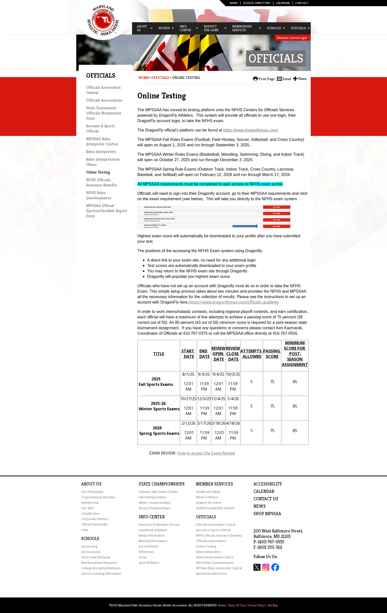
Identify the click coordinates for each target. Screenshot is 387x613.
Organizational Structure (98, 497)
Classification (90, 513)
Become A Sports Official (213, 530)
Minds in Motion (207, 497)
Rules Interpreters (101, 151)
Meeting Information (153, 541)
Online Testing (98, 172)
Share (302, 78)
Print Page (267, 79)
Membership (90, 503)
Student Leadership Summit (215, 508)
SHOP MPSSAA (267, 513)
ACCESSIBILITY (267, 484)
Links (84, 530)
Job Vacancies (90, 552)
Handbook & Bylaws (153, 530)
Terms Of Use (236, 605)
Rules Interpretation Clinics (214, 557)
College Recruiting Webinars (100, 568)
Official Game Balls (94, 524)
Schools (90, 538)
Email (287, 79)
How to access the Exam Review (206, 453)
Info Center (152, 517)
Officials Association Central (215, 525)
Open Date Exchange (95, 557)
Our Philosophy (92, 492)
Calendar (283, 3)
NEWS (259, 506)
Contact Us (265, 499)
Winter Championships (155, 503)
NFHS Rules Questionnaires (98, 195)
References (146, 552)
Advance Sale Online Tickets (158, 492)
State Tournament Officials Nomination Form (103, 113)
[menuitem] (142, 28)
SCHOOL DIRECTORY (257, 3)
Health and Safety (208, 492)
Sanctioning (89, 546)
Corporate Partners (95, 519)
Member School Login (292, 38)
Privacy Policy (256, 605)
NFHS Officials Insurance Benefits (101, 182)
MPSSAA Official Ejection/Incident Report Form (106, 211)
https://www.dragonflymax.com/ (250, 130)
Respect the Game (208, 503)
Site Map (273, 605)
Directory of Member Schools (159, 525)
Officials (160, 77)
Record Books (148, 546)
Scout (142, 557)
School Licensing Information (101, 573)
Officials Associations (104, 100)
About (88, 484)
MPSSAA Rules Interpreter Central (102, 141)
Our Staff (87, 508)
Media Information (152, 535)
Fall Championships (152, 497)
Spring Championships (154, 508)
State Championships (162, 484)
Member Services (214, 484)
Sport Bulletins (149, 563)
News (234, 3)
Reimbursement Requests (99, 563)
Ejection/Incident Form (211, 573)
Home (143, 77)
